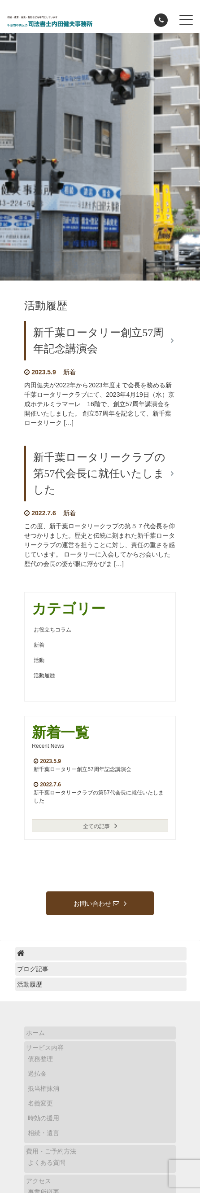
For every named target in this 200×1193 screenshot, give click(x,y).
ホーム (35, 1032)
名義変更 (40, 1103)
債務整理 (40, 1058)
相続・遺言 (43, 1132)
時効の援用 (43, 1118)
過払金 (37, 1073)
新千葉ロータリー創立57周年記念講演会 (82, 769)
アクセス (38, 1180)
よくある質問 (46, 1162)
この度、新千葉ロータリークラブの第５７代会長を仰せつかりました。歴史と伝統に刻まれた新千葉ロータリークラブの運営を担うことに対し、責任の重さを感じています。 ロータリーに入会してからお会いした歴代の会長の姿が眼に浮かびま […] (99, 544)
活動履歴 (44, 675)
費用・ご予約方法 (51, 1151)
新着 (69, 372)
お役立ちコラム (52, 630)
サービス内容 (45, 1047)
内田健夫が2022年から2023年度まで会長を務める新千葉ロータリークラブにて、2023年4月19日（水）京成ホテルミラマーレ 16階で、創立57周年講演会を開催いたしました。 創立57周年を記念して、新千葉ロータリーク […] (99, 404)
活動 (39, 660)
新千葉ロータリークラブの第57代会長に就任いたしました (99, 474)
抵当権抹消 (43, 1088)
